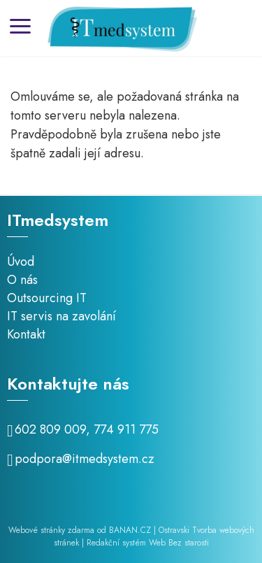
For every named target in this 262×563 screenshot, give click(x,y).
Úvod (20, 261)
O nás (22, 279)
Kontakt (26, 334)
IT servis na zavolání (61, 316)
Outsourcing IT (47, 298)
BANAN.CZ (130, 530)
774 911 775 (126, 429)
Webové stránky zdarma (51, 530)
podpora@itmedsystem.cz (84, 459)
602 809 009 (50, 429)
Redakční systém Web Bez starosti (148, 542)
